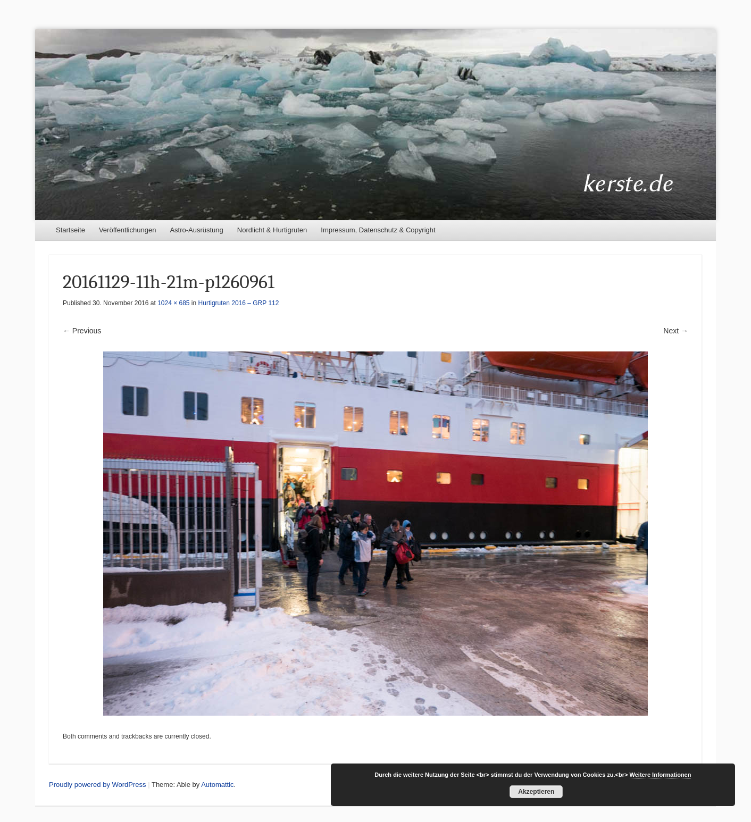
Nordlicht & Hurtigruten (272, 230)
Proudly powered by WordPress (97, 785)
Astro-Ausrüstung (196, 230)
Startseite (70, 230)
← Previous (82, 330)
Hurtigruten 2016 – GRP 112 (238, 303)
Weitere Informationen (660, 774)
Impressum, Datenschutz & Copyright (378, 230)
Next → (675, 330)
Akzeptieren (536, 791)
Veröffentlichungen (127, 230)
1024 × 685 (173, 303)
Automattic (217, 785)
